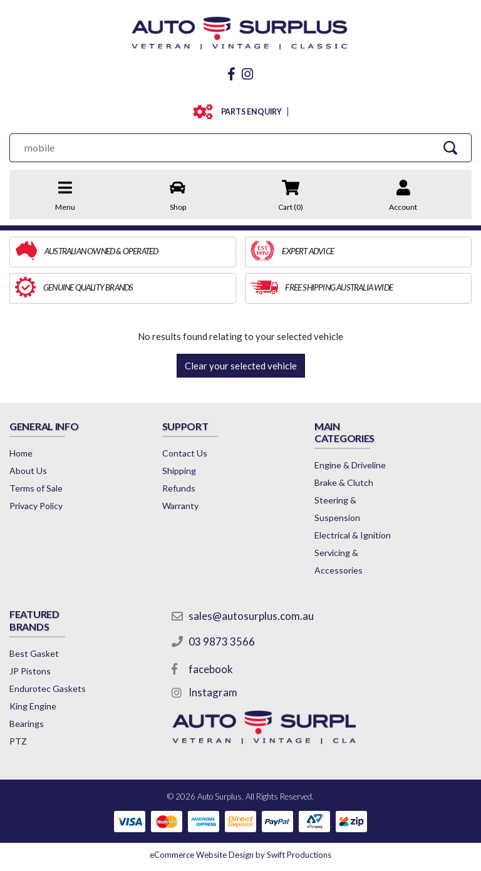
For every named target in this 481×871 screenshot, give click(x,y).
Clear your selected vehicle (241, 365)
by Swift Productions (240, 855)
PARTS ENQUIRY (248, 111)
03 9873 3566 (222, 641)
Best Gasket (34, 653)
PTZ (18, 741)
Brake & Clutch (343, 482)
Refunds (178, 488)
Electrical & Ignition (352, 535)
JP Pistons (30, 671)
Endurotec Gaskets (47, 688)
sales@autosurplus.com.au (251, 615)
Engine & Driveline (350, 465)
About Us (28, 470)
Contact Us (184, 453)
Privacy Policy (36, 505)
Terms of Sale (36, 488)
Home (21, 453)
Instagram (213, 692)
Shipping (179, 470)
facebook (211, 669)
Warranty (180, 505)
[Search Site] (450, 147)
